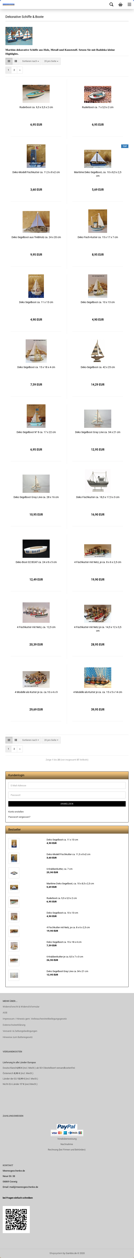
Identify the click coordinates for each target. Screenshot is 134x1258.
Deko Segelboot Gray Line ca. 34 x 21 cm (97, 432)
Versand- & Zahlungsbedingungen (20, 1031)
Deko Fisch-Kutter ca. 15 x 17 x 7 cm (98, 237)
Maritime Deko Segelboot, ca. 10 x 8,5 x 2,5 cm (97, 174)
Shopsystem (55, 1253)
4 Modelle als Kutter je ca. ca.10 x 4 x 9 (36, 692)
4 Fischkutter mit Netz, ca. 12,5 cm (36, 627)
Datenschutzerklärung (14, 1025)
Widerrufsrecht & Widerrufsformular (21, 1006)
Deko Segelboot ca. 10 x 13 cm (98, 302)
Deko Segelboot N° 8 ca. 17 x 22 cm (36, 432)
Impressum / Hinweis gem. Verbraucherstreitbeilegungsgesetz (35, 1018)
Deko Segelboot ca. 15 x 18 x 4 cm (36, 367)
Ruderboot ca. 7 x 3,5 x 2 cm (97, 107)
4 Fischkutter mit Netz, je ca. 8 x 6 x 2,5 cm (97, 562)
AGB (5, 1012)
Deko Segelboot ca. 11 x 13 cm (36, 302)
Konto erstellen (16, 811)
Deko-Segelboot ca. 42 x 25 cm (98, 367)
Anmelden (67, 804)
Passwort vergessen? (19, 817)
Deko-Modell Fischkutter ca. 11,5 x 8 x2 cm (36, 172)
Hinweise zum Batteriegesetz (18, 1037)
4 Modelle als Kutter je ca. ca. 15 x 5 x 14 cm (97, 692)
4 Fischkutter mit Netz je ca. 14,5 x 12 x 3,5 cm (97, 629)
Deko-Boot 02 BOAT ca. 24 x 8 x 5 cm (36, 562)
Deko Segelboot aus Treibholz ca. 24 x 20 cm (36, 237)
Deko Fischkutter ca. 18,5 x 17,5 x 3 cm (97, 497)
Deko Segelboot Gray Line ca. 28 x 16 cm (36, 497)
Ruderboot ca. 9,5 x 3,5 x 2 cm (36, 107)
